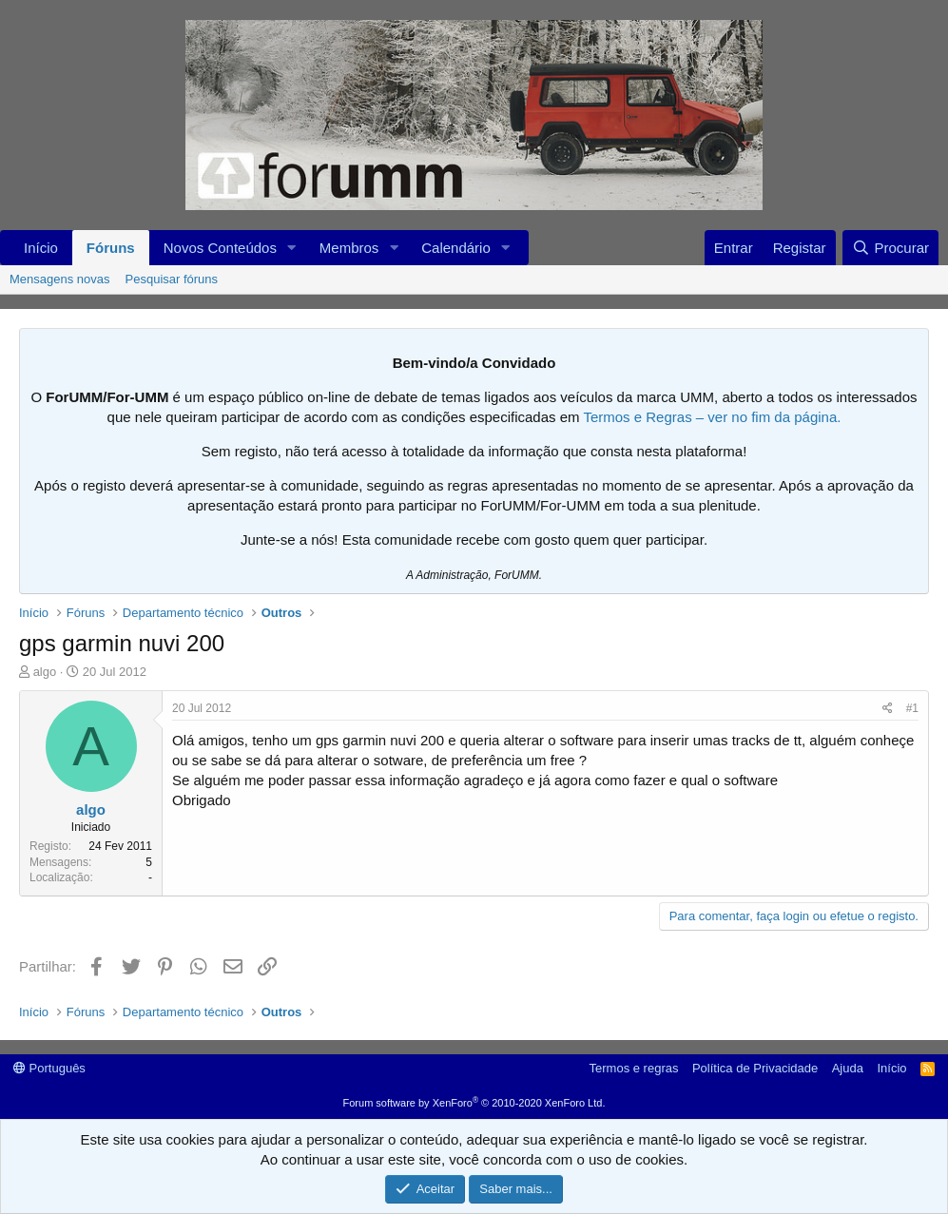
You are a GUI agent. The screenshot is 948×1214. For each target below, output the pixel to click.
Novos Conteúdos (220, 248)
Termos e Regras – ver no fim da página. (712, 417)
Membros (349, 248)
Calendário (456, 248)
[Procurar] (890, 247)
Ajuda (847, 1068)
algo (45, 672)
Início (41, 248)
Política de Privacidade (755, 1068)
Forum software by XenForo (474, 1102)
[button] (292, 247)
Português (49, 1068)
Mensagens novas (60, 279)
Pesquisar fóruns (172, 279)
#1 (912, 708)
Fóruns (111, 248)
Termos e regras (634, 1068)
